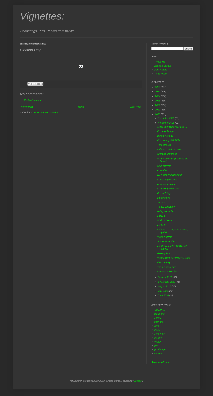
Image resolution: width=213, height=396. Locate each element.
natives (158, 337)
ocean (157, 341)
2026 (158, 87)
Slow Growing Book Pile (169, 175)
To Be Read (160, 73)
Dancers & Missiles (167, 271)
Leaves (161, 216)
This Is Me (159, 61)
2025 (158, 91)
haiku (157, 329)
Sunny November (166, 241)
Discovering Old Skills (168, 140)
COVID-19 (159, 310)
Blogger (138, 381)
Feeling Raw (163, 253)
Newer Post (27, 106)
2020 (158, 114)
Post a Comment (32, 100)
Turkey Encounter (166, 206)
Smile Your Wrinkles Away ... (172, 126)
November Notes (166, 184)
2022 (158, 105)
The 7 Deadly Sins (166, 267)
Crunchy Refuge (165, 131)
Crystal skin (163, 170)
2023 (158, 100)
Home (81, 106)
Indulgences (163, 197)
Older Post (135, 106)
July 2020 (163, 291)
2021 (158, 109)
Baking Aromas (165, 135)
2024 (158, 96)
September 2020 (167, 281)
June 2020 (163, 295)
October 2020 (165, 277)
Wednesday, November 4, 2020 (173, 258)
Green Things (164, 193)
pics (156, 345)
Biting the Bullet (165, 211)
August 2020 (165, 286)
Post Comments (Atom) (46, 112)
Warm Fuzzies (164, 237)
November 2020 (166, 122)
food (156, 325)
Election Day (163, 262)
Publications (160, 69)
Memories (159, 333)
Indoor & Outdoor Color (169, 149)
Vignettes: (42, 16)
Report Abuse (160, 362)
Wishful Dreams (165, 220)
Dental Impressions (167, 179)
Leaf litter (162, 225)
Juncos (161, 202)
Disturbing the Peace (168, 188)
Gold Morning (164, 166)
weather (158, 353)
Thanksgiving (164, 145)
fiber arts (158, 322)
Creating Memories (167, 154)
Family (157, 318)
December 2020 (166, 118)
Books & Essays (162, 65)
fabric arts (159, 314)
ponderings (160, 349)
